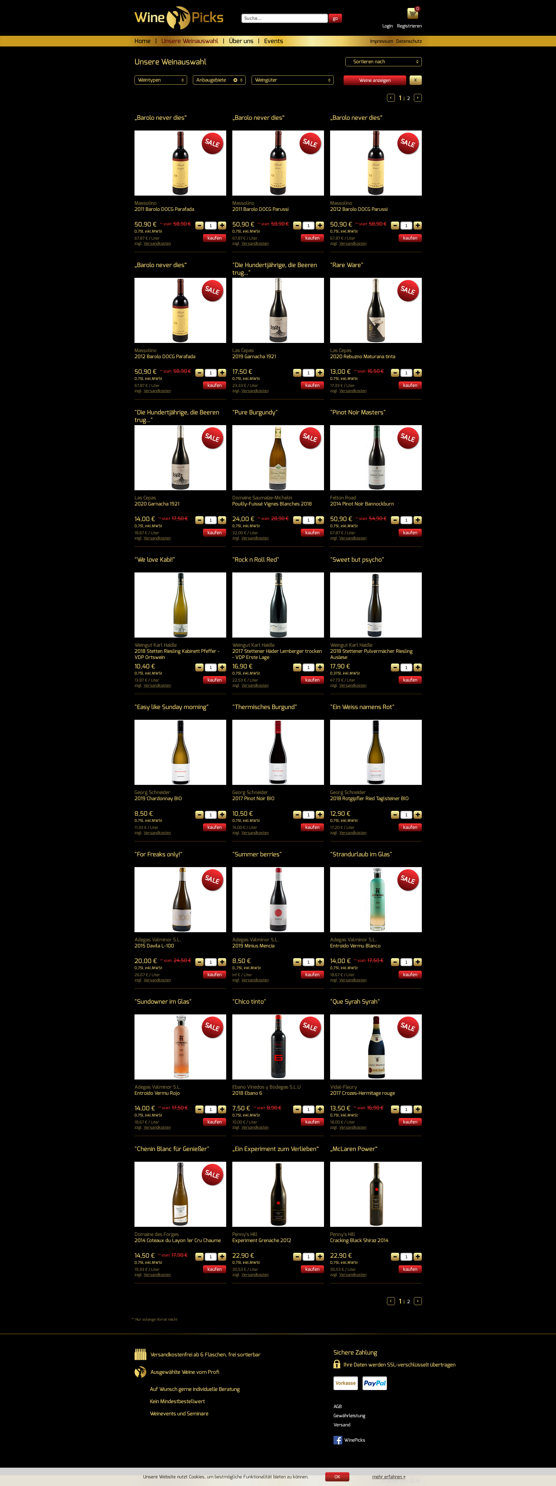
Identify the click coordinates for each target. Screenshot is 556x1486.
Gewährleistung (349, 1416)
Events (273, 41)
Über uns (241, 41)
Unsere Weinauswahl (189, 41)
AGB (337, 1406)
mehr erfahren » (389, 1477)
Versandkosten (157, 243)
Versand (341, 1425)
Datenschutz (409, 41)
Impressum (381, 41)
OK (337, 1477)
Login (387, 26)
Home (142, 41)
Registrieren (409, 26)
